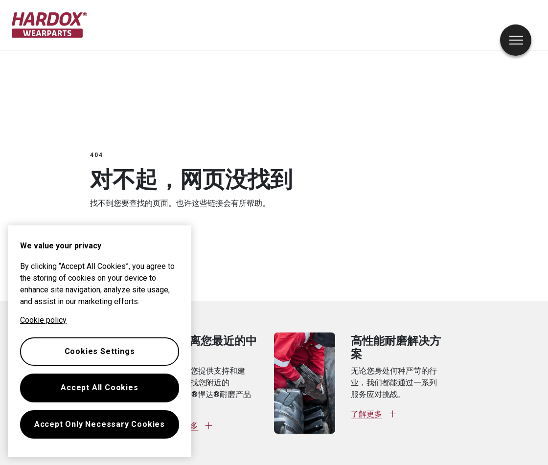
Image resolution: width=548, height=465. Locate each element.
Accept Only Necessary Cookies (99, 424)
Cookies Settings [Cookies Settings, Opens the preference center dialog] (100, 351)
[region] (99, 341)
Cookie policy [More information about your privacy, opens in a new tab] (43, 320)
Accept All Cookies (99, 387)
